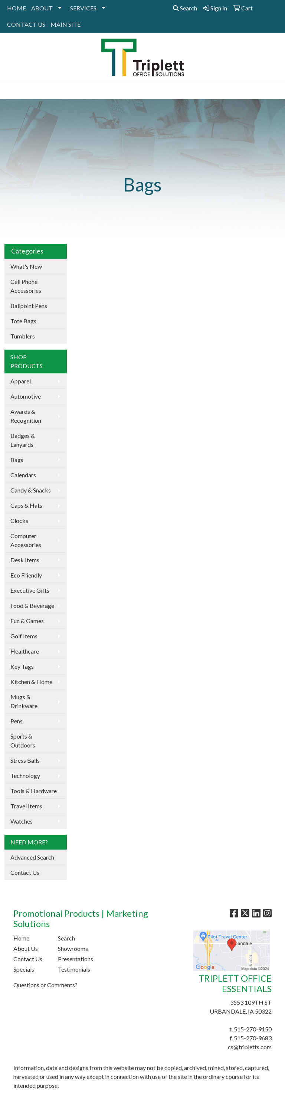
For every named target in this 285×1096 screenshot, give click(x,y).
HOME (16, 8)
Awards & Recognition (25, 416)
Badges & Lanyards (22, 440)
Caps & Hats (26, 505)
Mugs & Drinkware (23, 701)
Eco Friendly (26, 575)
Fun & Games (27, 620)
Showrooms (73, 948)
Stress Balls (25, 760)
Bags (16, 459)
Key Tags (22, 666)
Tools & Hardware (33, 790)
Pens (16, 720)
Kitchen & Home (31, 681)
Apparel (20, 381)
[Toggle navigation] (11, 90)
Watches (21, 821)
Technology (25, 775)
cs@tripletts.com (250, 1046)
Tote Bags (23, 320)
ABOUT (42, 8)
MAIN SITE (65, 24)
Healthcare (24, 651)
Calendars (23, 474)
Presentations (75, 958)
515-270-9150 (253, 1029)
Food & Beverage (32, 605)
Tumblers (22, 336)
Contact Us (24, 872)
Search (185, 8)
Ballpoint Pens (28, 305)
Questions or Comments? (45, 984)
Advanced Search (32, 857)
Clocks (19, 520)
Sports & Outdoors (22, 741)
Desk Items (24, 559)
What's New (26, 266)
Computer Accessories (25, 540)
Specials (23, 969)
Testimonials (74, 969)
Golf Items (23, 635)
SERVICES (83, 8)
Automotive (25, 396)
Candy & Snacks (30, 490)
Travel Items (26, 805)
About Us (25, 948)
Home (21, 938)
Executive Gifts (29, 590)
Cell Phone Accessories (25, 286)
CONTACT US (26, 24)
